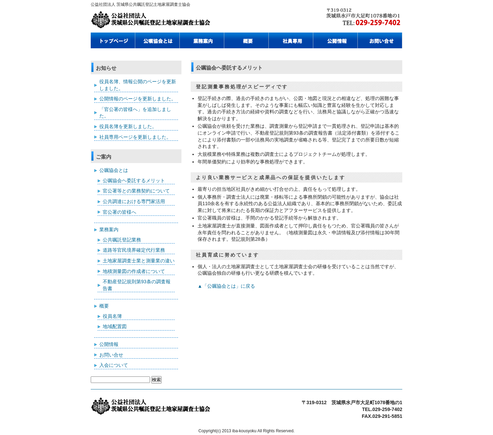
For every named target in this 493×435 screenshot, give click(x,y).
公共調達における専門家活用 (134, 201)
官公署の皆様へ (119, 212)
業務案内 (108, 229)
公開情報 (108, 344)
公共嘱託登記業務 (122, 240)
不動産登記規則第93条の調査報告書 (136, 285)
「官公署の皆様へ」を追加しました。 (135, 113)
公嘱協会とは (113, 170)
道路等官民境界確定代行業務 (134, 250)
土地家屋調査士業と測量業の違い (139, 260)
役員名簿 (112, 316)
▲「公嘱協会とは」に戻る (226, 286)
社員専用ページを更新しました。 (135, 137)
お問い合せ (111, 355)
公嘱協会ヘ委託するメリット (134, 180)
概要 (104, 306)
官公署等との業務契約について (136, 191)
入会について (113, 365)
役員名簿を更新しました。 (128, 126)
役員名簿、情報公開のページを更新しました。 (137, 85)
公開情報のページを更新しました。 (137, 98)
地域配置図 (115, 326)
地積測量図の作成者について (134, 271)
